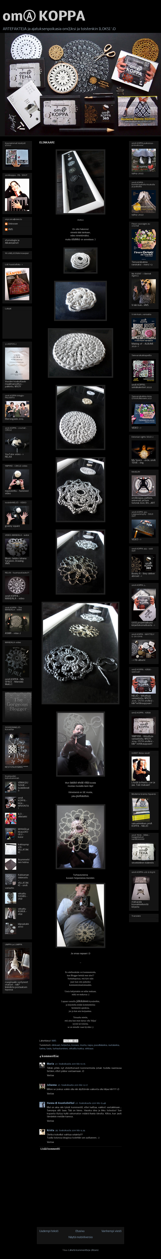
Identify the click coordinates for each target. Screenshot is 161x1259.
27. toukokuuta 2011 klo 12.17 (73, 1085)
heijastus (65, 1045)
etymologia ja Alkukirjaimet (12, 241)
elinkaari (56, 1045)
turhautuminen (60, 1048)
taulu (49, 1048)
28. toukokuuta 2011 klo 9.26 (70, 1130)
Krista (50, 1130)
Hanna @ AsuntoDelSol (60, 1103)
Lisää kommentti (50, 1149)
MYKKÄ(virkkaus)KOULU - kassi (23, 833)
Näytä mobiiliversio (80, 1237)
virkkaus (89, 1048)
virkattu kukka (76, 1048)
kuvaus (75, 1045)
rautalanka (113, 1045)
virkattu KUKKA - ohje (22, 912)
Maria (50, 1064)
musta (83, 1045)
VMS (10, 229)
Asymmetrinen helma (23, 861)
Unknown (13, 224)
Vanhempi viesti (111, 1231)
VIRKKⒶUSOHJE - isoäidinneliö (23, 786)
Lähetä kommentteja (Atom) (83, 1250)
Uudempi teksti (48, 1231)
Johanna (52, 1085)
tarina (42, 1048)
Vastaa (50, 1075)
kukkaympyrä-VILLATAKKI (23, 848)
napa (90, 1045)
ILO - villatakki (22, 815)
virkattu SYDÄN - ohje (22, 896)
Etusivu (79, 1231)
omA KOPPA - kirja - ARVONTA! (23, 803)
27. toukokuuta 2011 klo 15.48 (90, 1103)
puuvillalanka (100, 1045)
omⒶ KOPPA (44, 17)
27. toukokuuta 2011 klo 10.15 (70, 1064)
